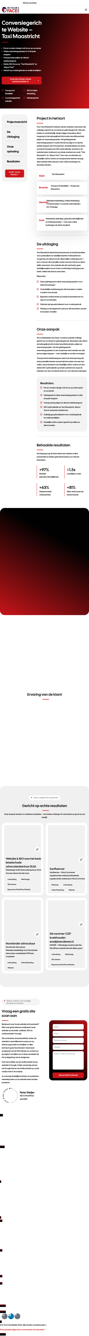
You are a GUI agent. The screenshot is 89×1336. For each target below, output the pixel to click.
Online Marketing (27, 963)
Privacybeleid (5, 1330)
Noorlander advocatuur (20, 943)
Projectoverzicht (15, 122)
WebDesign (25, 879)
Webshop (55, 885)
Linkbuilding (12, 879)
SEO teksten (12, 884)
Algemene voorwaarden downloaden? (28, 1330)
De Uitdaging (13, 134)
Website (11, 968)
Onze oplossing (13, 149)
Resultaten (13, 161)
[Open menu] (86, 10)
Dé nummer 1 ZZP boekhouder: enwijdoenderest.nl (62, 937)
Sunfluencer (57, 869)
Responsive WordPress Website (19, 890)
